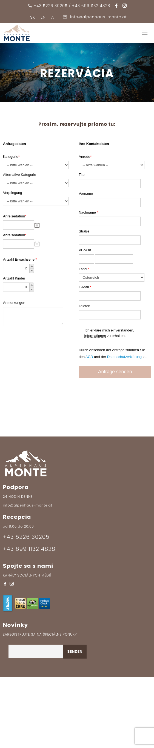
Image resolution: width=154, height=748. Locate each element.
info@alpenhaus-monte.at (94, 17)
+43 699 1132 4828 (91, 5)
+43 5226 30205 (50, 5)
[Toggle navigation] (144, 32)
